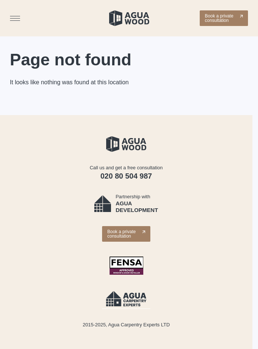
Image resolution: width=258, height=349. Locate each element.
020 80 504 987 (126, 176)
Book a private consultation (224, 18)
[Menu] (15, 18)
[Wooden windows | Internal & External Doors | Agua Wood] (129, 18)
